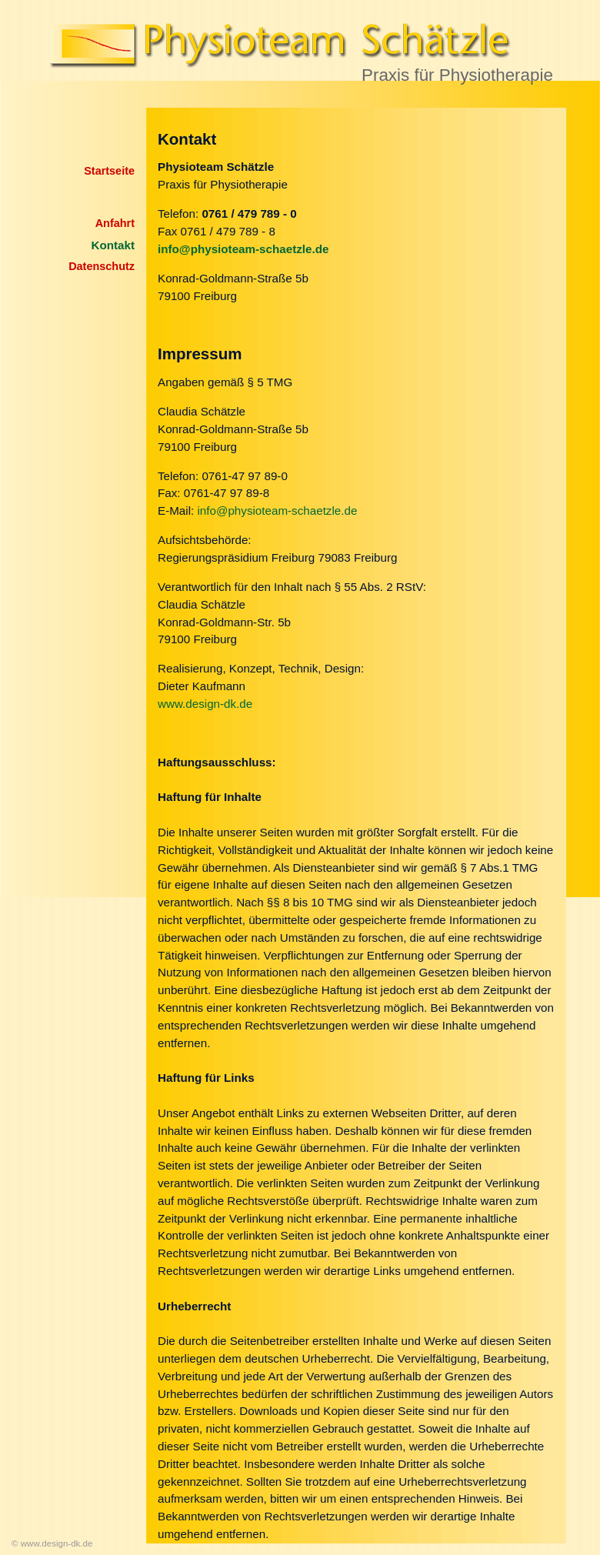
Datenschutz (101, 266)
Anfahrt (115, 223)
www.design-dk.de (205, 703)
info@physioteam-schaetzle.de (277, 510)
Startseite (109, 171)
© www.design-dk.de (52, 1543)
